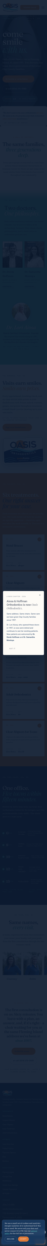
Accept (23, 1239)
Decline (10, 1239)
